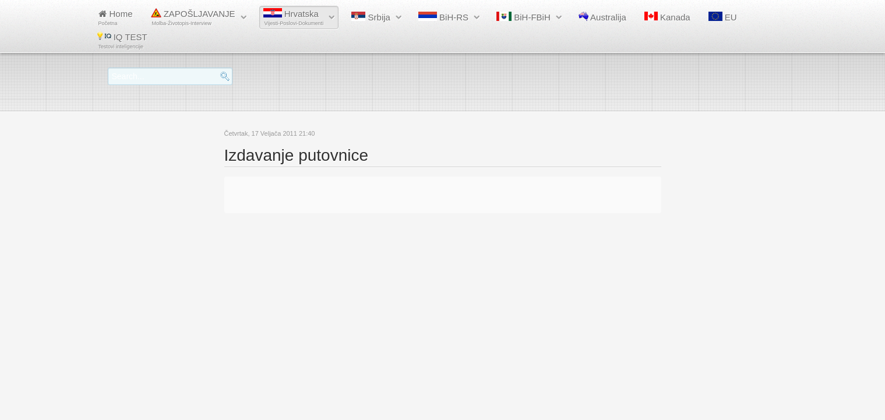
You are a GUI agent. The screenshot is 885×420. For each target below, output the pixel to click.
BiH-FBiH (523, 17)
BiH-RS (443, 17)
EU (722, 17)
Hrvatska (293, 17)
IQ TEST (122, 40)
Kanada (667, 17)
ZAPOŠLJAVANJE (193, 17)
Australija (602, 17)
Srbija (370, 17)
